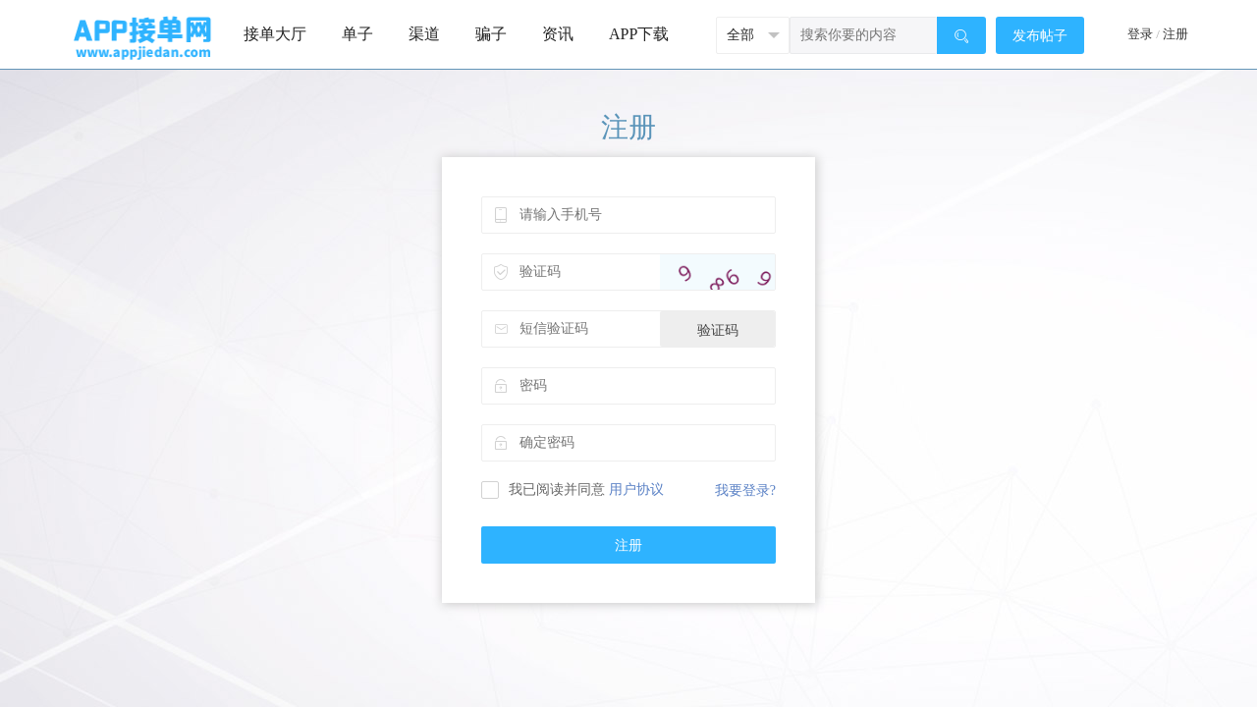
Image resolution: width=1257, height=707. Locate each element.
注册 (1175, 34)
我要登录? (745, 490)
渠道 (424, 34)
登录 (1140, 34)
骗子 (491, 34)
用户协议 (636, 489)
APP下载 (639, 34)
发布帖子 (1039, 35)
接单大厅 (275, 34)
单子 (357, 34)
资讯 (558, 34)
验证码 (717, 330)
